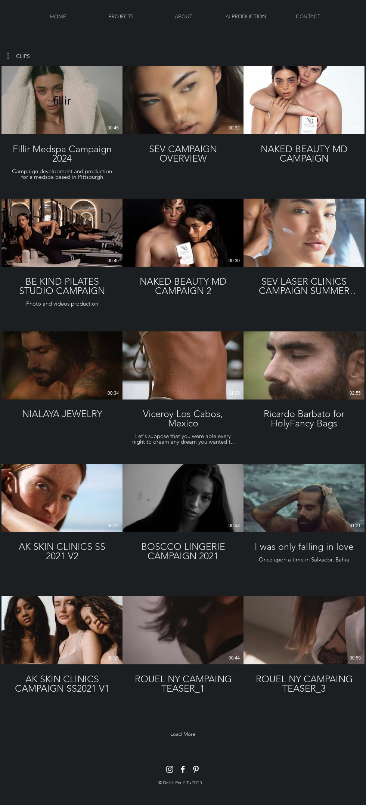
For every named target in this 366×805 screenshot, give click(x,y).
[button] (18, 56)
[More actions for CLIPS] (18, 56)
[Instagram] (169, 769)
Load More (183, 734)
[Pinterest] (196, 769)
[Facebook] (182, 769)
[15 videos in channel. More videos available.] (183, 388)
